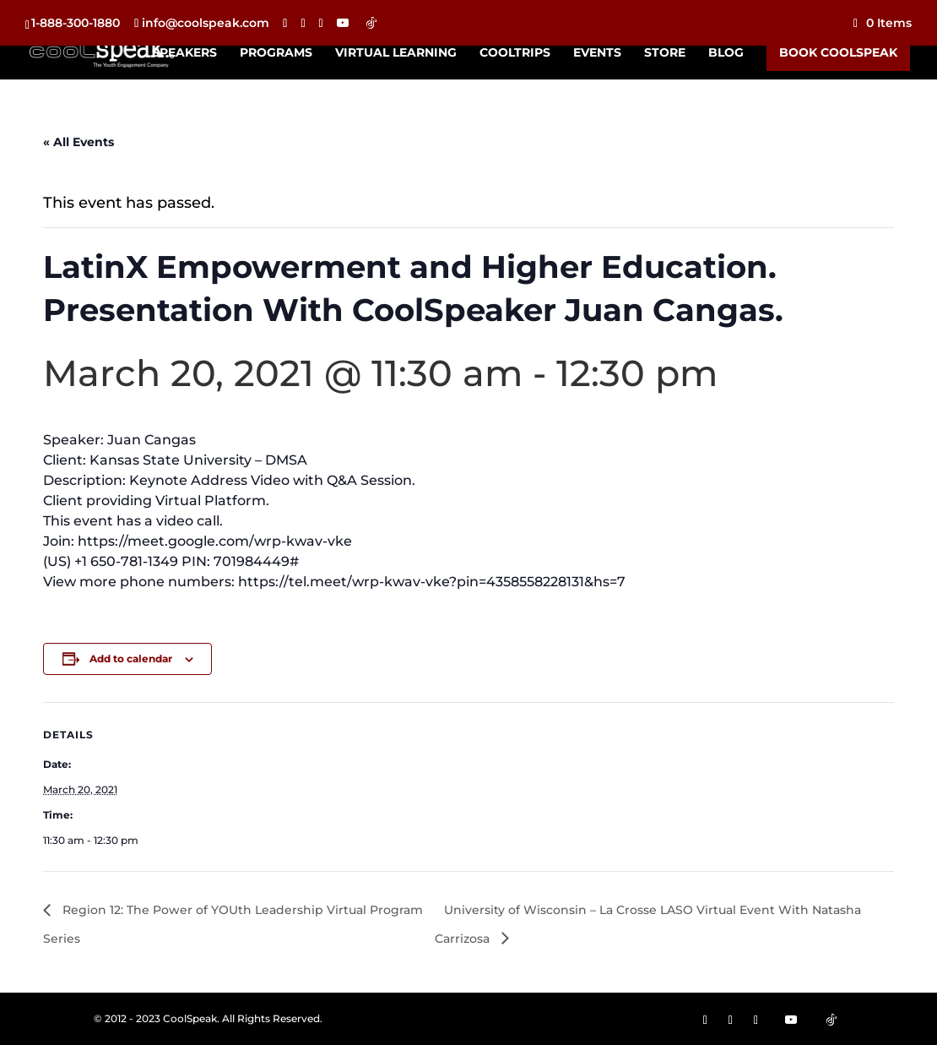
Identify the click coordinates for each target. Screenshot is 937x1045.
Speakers (184, 53)
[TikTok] (371, 23)
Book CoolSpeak (838, 52)
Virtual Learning (396, 53)
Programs (276, 53)
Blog (726, 53)
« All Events (78, 142)
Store (664, 53)
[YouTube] (343, 23)
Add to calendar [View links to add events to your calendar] (130, 658)
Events (597, 53)
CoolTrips (514, 53)
